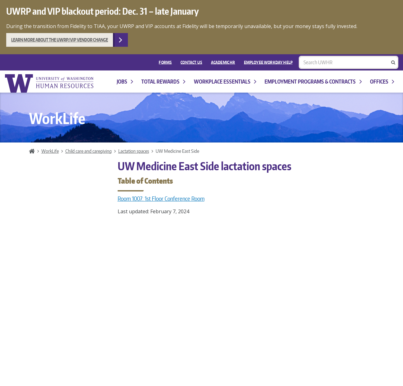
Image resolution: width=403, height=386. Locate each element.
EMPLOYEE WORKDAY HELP (268, 62)
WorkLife (50, 151)
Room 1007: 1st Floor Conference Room (161, 198)
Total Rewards (163, 81)
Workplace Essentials (225, 81)
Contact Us (191, 62)
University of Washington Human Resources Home (50, 83)
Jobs (125, 81)
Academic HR (223, 62)
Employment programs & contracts (313, 81)
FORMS (165, 62)
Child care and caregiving (88, 151)
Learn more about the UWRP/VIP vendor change (59, 39)
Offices (382, 81)
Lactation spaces (133, 151)
